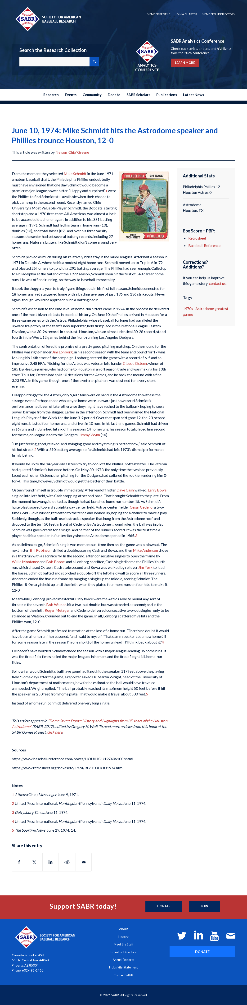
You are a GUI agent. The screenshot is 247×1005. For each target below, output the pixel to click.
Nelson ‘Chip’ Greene (72, 152)
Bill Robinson (40, 550)
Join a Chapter (186, 14)
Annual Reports (123, 960)
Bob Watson (56, 604)
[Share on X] (34, 862)
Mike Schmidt (75, 173)
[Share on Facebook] (19, 862)
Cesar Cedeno (141, 507)
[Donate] (163, 906)
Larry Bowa (157, 490)
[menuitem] (158, 14)
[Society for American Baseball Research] (47, 19)
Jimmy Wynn (89, 434)
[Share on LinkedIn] (50, 862)
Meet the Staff (123, 944)
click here (54, 732)
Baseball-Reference (204, 245)
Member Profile (159, 14)
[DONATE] (202, 951)
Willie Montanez (25, 561)
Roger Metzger (57, 610)
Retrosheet (197, 238)
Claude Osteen (135, 363)
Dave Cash (125, 490)
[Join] (204, 906)
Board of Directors (123, 952)
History (123, 937)
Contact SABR (123, 975)
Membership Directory (218, 14)
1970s (188, 308)
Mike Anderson (145, 550)
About (123, 929)
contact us (217, 283)
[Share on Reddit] (67, 862)
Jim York (145, 567)
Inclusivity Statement (123, 967)
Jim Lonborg (62, 352)
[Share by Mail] (83, 862)
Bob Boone (55, 561)
